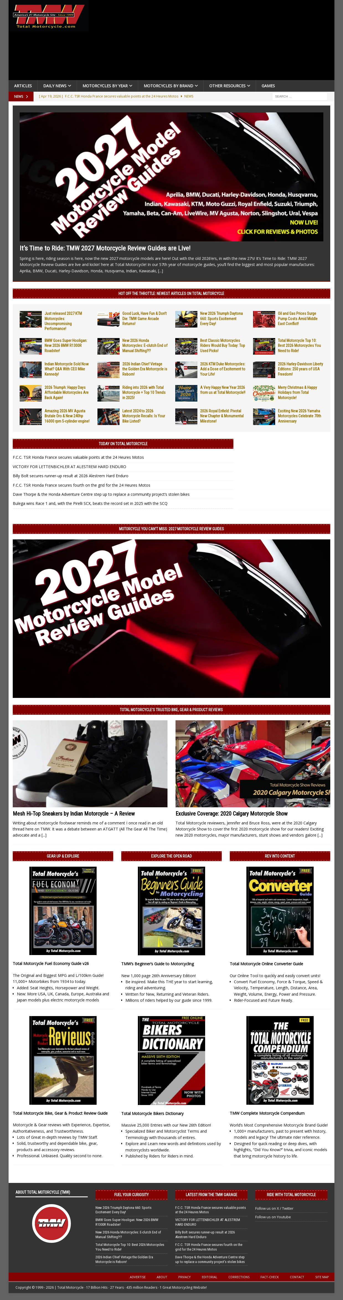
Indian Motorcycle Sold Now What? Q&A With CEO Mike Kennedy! (67, 369)
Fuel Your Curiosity (131, 1195)
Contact (297, 1277)
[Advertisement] (214, 41)
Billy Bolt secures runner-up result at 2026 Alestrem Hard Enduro (70, 475)
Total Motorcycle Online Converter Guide (266, 963)
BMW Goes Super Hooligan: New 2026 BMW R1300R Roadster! (66, 345)
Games (268, 85)
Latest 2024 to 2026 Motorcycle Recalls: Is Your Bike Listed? (143, 416)
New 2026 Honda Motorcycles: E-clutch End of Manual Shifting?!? (144, 345)
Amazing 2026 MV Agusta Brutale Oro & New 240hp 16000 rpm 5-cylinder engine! (67, 416)
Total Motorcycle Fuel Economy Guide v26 (51, 963)
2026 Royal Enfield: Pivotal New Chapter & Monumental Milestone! (222, 416)
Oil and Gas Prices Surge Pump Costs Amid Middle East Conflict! (298, 318)
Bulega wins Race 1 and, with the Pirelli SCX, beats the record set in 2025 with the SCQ (90, 503)
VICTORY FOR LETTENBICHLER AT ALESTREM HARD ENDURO (69, 466)
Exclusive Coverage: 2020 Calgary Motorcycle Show (232, 813)
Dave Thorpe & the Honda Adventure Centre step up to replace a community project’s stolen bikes (101, 494)
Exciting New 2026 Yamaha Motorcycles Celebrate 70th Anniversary (299, 416)
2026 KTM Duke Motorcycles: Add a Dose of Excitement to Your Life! (222, 369)
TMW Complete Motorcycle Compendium (267, 1113)
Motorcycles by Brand (168, 85)
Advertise (138, 1277)
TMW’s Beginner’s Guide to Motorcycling (157, 963)
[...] (160, 270)
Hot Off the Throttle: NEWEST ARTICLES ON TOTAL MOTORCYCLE (171, 293)
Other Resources (227, 85)
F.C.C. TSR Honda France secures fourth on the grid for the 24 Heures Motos (81, 485)
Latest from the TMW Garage (211, 1195)
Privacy (184, 1277)
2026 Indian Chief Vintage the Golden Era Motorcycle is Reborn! (144, 369)
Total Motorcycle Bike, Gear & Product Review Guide (60, 1113)
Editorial (209, 1277)
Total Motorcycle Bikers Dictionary (152, 1113)
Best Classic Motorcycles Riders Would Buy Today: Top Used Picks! (222, 345)
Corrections (238, 1277)
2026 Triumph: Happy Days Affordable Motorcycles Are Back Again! (67, 392)
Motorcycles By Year (105, 85)
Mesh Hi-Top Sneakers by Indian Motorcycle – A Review (74, 813)
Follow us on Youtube (273, 1216)
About (162, 1277)
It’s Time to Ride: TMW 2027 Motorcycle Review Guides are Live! (105, 248)
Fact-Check (270, 1277)
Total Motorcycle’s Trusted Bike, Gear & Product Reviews (171, 710)
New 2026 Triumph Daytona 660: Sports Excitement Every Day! (221, 318)
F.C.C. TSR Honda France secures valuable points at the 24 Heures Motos (78, 457)
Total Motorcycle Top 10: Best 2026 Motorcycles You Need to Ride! (299, 345)
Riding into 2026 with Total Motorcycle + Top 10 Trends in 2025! (144, 392)
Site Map (322, 1277)
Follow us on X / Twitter (274, 1208)
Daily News (54, 85)
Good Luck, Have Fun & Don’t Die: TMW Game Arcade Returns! (144, 318)
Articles (23, 85)
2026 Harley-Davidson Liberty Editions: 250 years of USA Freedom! (300, 369)
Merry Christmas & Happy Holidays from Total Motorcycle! (297, 392)
